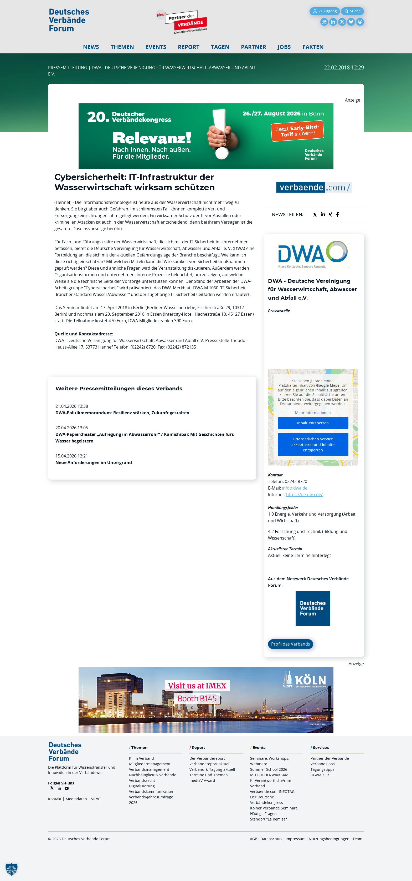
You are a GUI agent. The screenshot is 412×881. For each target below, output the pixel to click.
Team (357, 838)
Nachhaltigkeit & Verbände (152, 774)
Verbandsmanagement (149, 769)
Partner (253, 47)
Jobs (284, 47)
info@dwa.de (294, 488)
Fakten (313, 47)
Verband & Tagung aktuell (212, 769)
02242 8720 (296, 481)
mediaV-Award (202, 780)
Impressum (296, 838)
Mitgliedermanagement (150, 763)
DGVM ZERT (321, 774)
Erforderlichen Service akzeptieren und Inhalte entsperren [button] (312, 444)
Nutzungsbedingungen (329, 838)
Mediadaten (76, 798)
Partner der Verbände (330, 758)
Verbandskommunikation (151, 791)
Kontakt (54, 798)
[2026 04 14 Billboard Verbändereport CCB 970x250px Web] (206, 670)
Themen (122, 47)
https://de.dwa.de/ (304, 494)
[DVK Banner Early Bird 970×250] (206, 106)
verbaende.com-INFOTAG (272, 791)
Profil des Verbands (290, 644)
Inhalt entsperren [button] (313, 422)
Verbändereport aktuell (209, 763)
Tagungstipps (322, 769)
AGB (253, 838)
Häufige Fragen (263, 813)
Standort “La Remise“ (268, 819)
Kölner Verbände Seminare (274, 808)
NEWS (91, 47)
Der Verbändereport (207, 758)
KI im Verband (141, 758)
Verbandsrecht (142, 780)
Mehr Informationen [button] (313, 412)
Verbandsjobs (323, 763)
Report (188, 47)
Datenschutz (271, 838)
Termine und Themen (208, 774)
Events (156, 47)
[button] (11, 869)
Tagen (220, 47)
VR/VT (96, 798)
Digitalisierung (142, 785)
